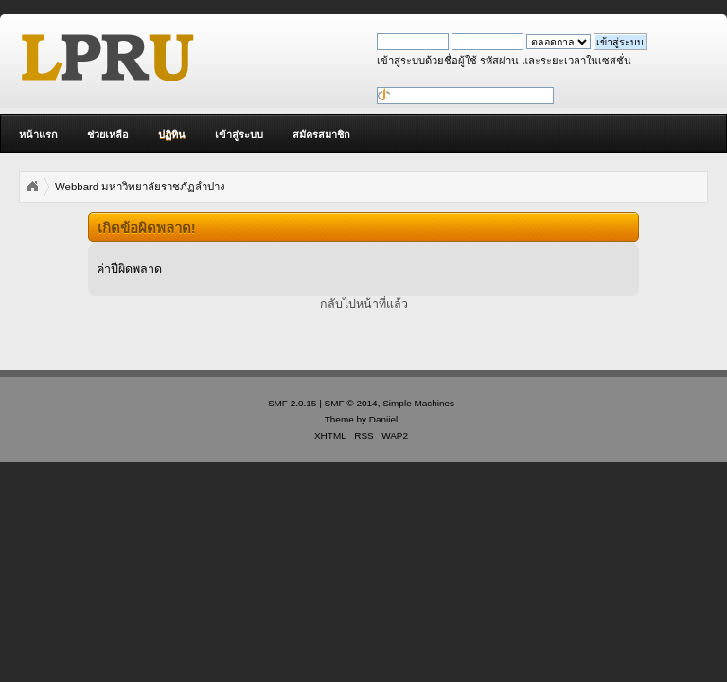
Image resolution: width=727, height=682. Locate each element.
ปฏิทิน (172, 134)
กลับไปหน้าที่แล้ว (364, 304)
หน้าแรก (38, 134)
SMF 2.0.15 (292, 403)
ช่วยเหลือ (108, 134)
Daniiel (383, 419)
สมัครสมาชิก (321, 134)
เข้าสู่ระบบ (239, 134)
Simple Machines (418, 403)
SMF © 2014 (351, 403)
